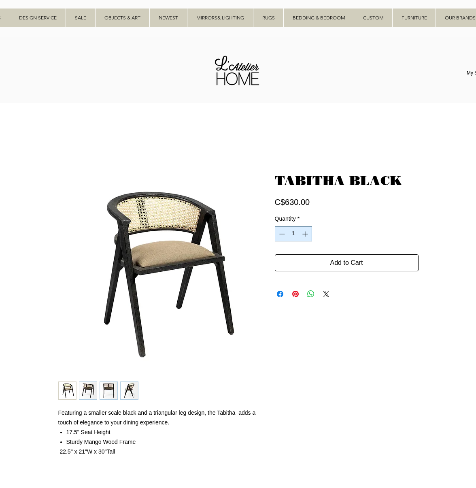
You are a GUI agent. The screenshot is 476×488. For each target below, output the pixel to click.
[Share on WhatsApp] (311, 294)
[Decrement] (281, 234)
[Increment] (306, 234)
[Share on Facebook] (280, 294)
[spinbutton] (293, 234)
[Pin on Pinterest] (295, 294)
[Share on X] (326, 294)
